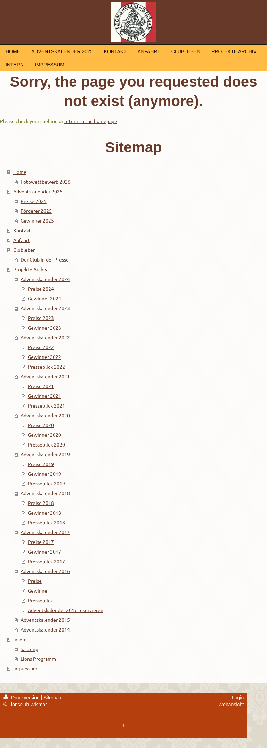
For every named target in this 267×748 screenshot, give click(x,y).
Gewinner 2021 (44, 396)
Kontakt (22, 230)
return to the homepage (90, 121)
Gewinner (38, 590)
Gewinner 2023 (44, 327)
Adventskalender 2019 (45, 454)
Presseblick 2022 (46, 366)
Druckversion (22, 697)
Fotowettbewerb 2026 (46, 181)
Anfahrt (21, 240)
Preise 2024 (41, 288)
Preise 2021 (41, 386)
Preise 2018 (41, 503)
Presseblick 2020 (46, 444)
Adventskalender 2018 (45, 493)
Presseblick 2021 (46, 405)
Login (238, 697)
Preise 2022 (41, 347)
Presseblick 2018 (46, 522)
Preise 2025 (34, 201)
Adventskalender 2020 (45, 415)
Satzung (29, 649)
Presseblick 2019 (46, 483)
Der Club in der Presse (45, 259)
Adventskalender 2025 (38, 191)
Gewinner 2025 (37, 220)
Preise (35, 581)
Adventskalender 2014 (45, 629)
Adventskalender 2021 (45, 376)
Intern (20, 639)
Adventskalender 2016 (45, 571)
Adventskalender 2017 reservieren (65, 610)
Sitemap (52, 697)
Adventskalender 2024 (45, 279)
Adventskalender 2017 (45, 532)
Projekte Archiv (30, 269)
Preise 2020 (41, 425)
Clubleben (24, 250)
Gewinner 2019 (44, 473)
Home (19, 172)
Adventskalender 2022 (45, 337)
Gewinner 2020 (44, 435)
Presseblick (40, 600)
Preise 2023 (41, 318)
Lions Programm (38, 658)
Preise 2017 (41, 542)
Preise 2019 (41, 464)
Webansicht (231, 704)
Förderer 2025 (36, 211)
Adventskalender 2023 (45, 308)
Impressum (25, 668)
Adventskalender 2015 (45, 620)
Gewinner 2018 (44, 512)
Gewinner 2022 (44, 357)
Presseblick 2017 (46, 561)
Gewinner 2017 (44, 551)
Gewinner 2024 (44, 298)
